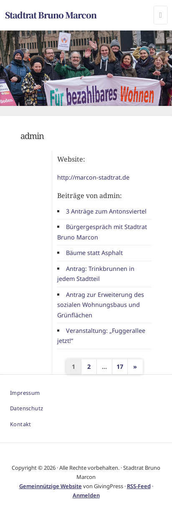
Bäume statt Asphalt (94, 253)
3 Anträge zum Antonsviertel (106, 211)
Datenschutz (26, 408)
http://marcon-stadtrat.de (93, 177)
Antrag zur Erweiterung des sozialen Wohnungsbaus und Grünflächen (100, 305)
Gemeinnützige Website (50, 486)
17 (119, 367)
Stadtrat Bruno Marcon (50, 15)
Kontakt (20, 424)
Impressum (25, 392)
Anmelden (86, 495)
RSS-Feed (139, 486)
